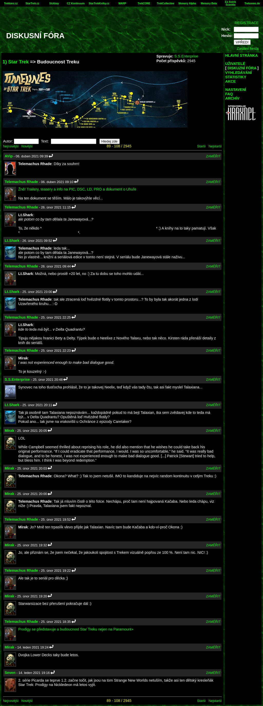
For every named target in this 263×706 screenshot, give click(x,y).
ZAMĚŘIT (213, 156)
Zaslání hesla (248, 48)
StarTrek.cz (32, 3)
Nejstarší (215, 146)
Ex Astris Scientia (230, 3)
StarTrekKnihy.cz (99, 3)
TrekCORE (144, 3)
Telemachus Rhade (21, 182)
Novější (26, 146)
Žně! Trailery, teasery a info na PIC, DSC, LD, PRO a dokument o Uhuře (77, 189)
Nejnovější (10, 146)
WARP (122, 3)
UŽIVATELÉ (235, 64)
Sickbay (54, 3)
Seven (10, 673)
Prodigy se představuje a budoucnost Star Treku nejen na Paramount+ (76, 629)
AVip (9, 156)
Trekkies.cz (10, 3)
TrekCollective (165, 3)
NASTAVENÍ (235, 90)
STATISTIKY (235, 77)
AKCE (230, 81)
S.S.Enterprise (186, 56)
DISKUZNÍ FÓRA (242, 68)
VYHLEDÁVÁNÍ (238, 73)
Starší (201, 146)
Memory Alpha (187, 3)
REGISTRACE (246, 23)
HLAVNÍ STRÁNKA (241, 55)
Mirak (9, 430)
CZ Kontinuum (75, 3)
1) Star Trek (16, 61)
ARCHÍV (232, 98)
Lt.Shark (12, 240)
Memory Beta (209, 3)
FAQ (229, 94)
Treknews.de (252, 3)
